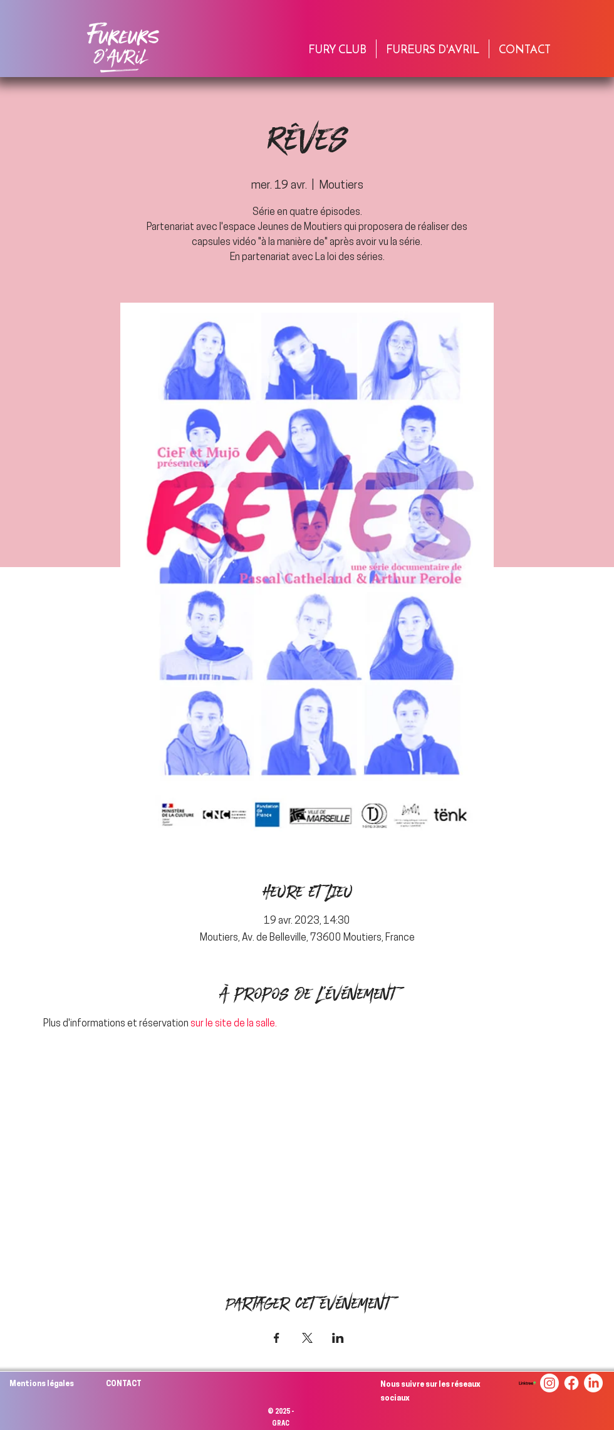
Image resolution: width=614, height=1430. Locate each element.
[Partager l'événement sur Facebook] (277, 1338)
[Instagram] (549, 1383)
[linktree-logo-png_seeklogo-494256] (527, 1383)
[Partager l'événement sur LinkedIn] (338, 1338)
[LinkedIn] (593, 1383)
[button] (337, 48)
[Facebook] (571, 1383)
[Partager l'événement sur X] (307, 1338)
